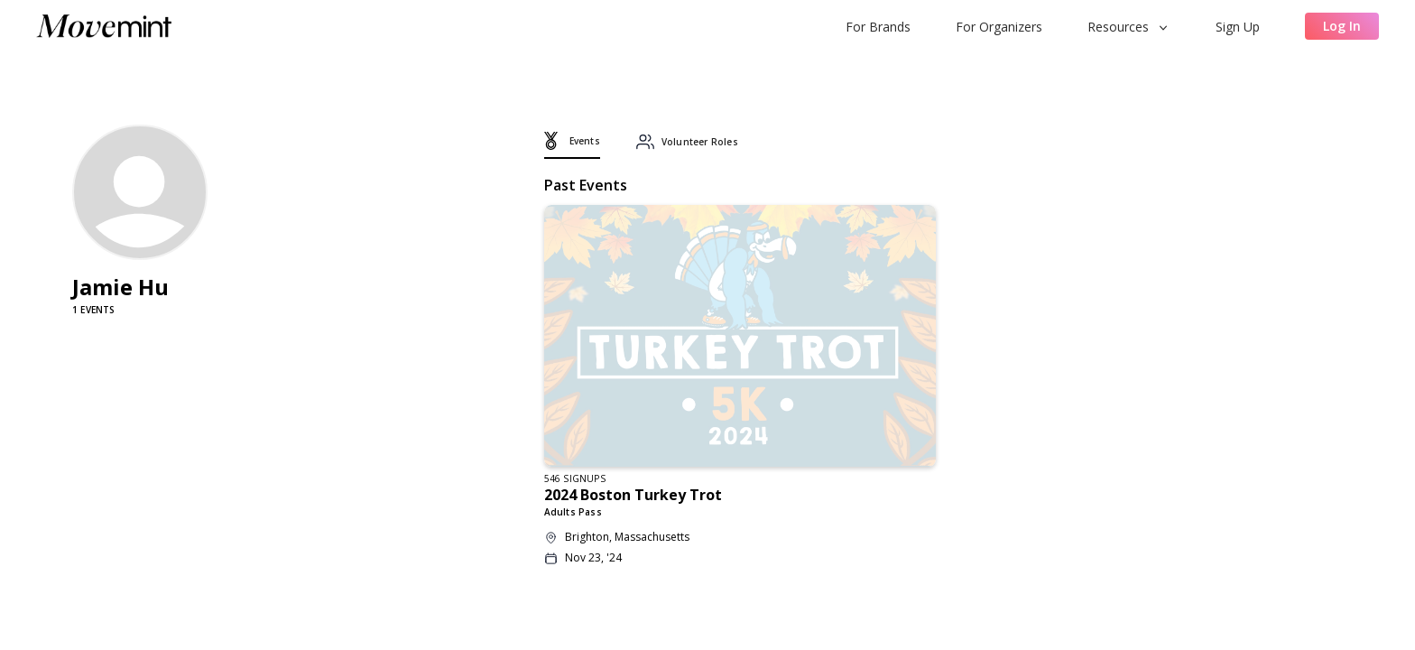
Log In (1342, 25)
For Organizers (999, 26)
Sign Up (1238, 26)
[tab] (572, 145)
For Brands (878, 26)
